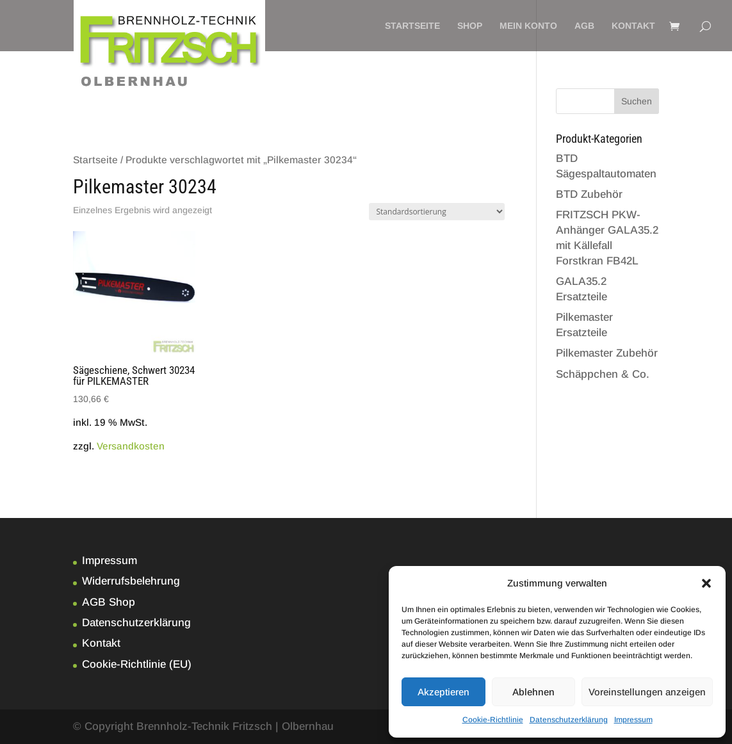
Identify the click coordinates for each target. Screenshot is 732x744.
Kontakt (633, 26)
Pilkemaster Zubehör (607, 353)
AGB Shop (108, 602)
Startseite (412, 26)
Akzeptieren (443, 691)
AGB (584, 26)
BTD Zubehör (589, 194)
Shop (469, 26)
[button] (706, 583)
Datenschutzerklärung (569, 719)
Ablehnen (533, 691)
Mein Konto (528, 26)
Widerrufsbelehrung (131, 581)
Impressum (633, 719)
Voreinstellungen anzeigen (647, 691)
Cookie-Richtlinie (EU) (136, 664)
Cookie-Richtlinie (492, 719)
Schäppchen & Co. (602, 374)
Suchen (636, 101)
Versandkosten (131, 446)
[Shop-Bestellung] (437, 211)
